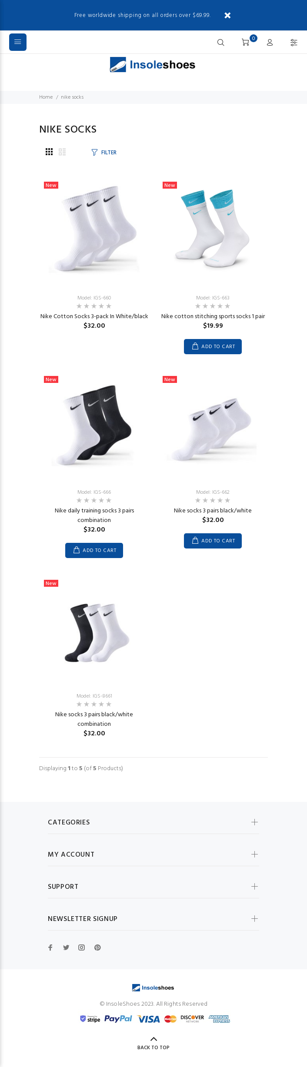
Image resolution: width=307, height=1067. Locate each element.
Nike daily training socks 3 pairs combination (94, 515)
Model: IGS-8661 (94, 696)
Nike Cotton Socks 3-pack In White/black (94, 317)
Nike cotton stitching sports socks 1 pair (213, 317)
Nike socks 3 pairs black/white (213, 511)
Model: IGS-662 (213, 492)
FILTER (108, 152)
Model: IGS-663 (213, 298)
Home (46, 97)
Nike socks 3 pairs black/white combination (94, 719)
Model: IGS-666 (94, 492)
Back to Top (153, 1048)
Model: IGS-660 (94, 298)
